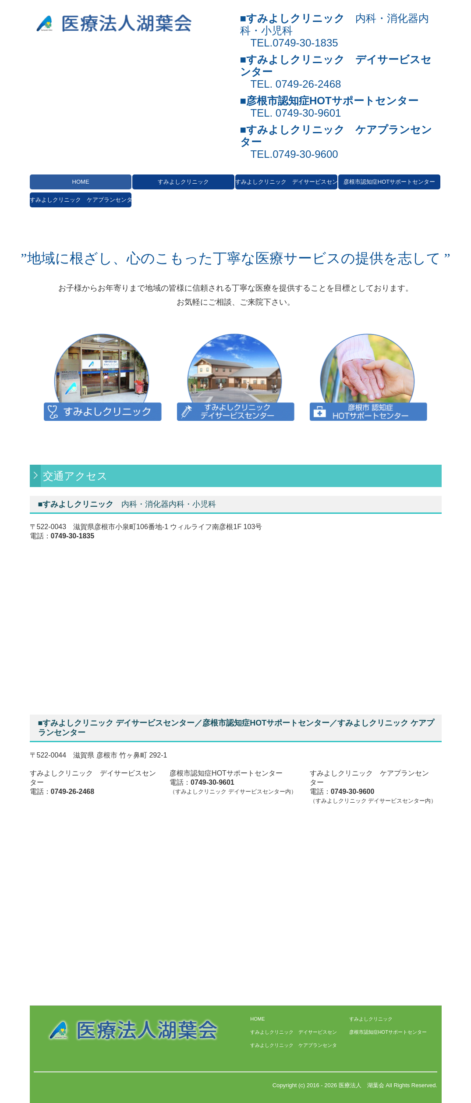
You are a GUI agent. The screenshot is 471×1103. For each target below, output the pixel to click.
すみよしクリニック (183, 181)
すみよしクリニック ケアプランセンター (80, 199)
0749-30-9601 (308, 113)
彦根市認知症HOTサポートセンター (389, 181)
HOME (80, 181)
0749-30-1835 (305, 43)
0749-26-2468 (308, 84)
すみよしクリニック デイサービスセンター (286, 181)
